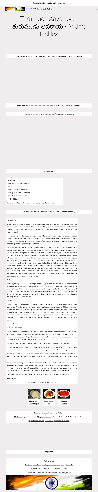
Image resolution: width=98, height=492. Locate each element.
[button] (2, 8)
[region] (49, 3)
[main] (49, 26)
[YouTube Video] (45, 81)
